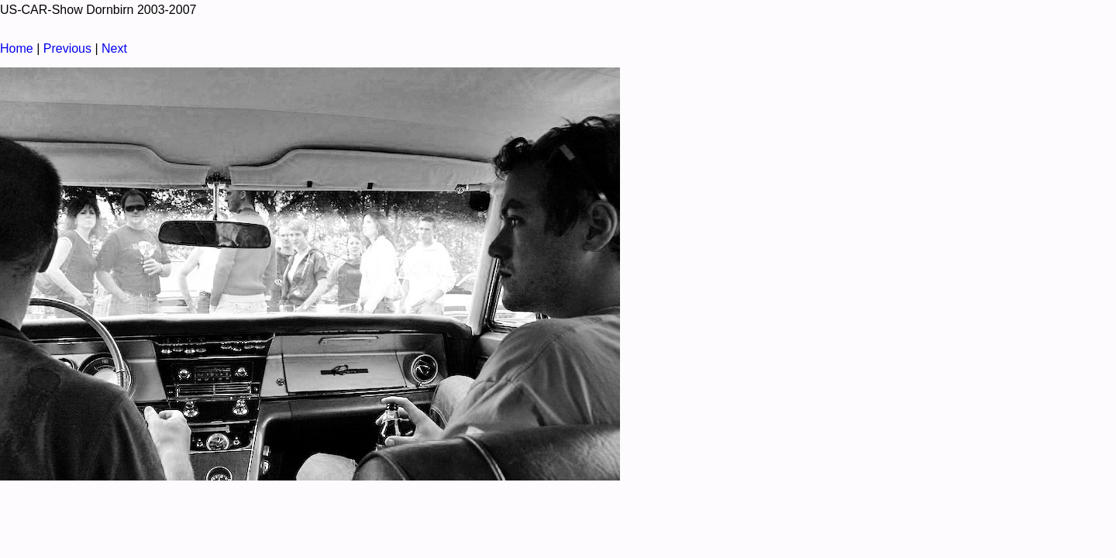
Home (16, 48)
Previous (67, 48)
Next (114, 48)
